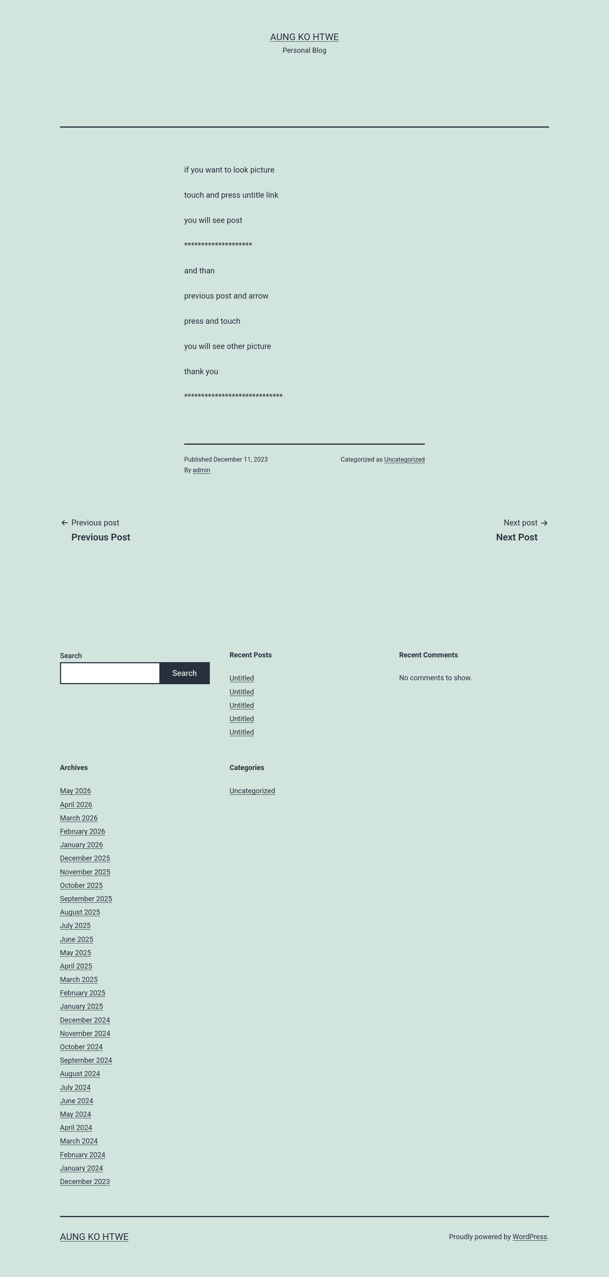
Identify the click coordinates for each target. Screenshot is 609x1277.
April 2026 (76, 804)
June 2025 (76, 939)
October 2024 (81, 1047)
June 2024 (76, 1101)
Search (71, 655)
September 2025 (86, 899)
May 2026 (75, 791)
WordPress (530, 1236)
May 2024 (75, 1114)
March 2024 (79, 1141)
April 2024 (76, 1127)
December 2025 (85, 858)
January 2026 (81, 845)
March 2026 (79, 818)
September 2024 (86, 1060)
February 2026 (82, 831)
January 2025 (81, 1006)
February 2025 (82, 993)
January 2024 (81, 1168)
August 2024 (80, 1073)
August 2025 (80, 912)
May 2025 (75, 952)
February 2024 (82, 1155)
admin (201, 470)
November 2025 (85, 872)
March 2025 (79, 979)
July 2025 (75, 925)
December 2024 (85, 1020)
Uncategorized (404, 459)
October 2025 (81, 885)
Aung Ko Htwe (304, 37)
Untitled (242, 678)
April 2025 (76, 966)
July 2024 (75, 1087)
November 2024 (85, 1033)
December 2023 (85, 1181)
